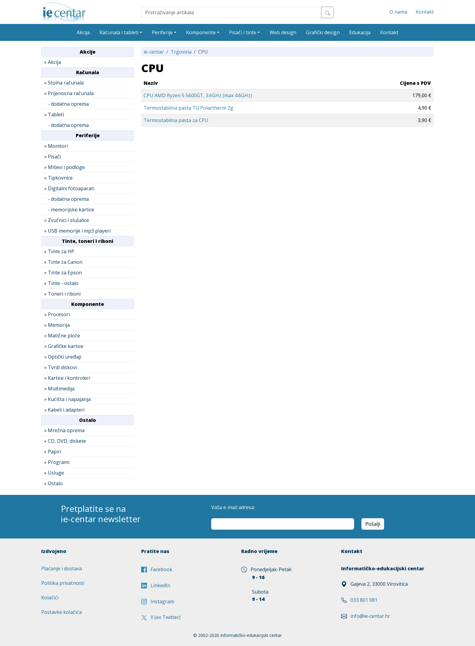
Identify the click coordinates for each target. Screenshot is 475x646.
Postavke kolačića (61, 612)
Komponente (201, 32)
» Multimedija (59, 388)
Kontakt (425, 11)
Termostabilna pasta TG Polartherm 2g (188, 107)
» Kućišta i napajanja (67, 399)
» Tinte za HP (59, 251)
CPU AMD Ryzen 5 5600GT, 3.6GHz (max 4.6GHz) (198, 95)
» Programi (56, 462)
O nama (398, 11)
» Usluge (54, 472)
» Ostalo (53, 483)
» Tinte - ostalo (61, 283)
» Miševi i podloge (64, 167)
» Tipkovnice (58, 177)
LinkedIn (155, 585)
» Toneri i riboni (62, 293)
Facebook (156, 569)
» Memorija (57, 325)
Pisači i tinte (242, 32)
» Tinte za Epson (63, 272)
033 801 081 (363, 600)
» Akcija (52, 62)
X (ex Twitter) (161, 617)
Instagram (157, 601)
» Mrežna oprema (64, 430)
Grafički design (323, 32)
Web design (283, 32)
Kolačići (49, 597)
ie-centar (154, 51)
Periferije (162, 32)
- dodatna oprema (66, 104)
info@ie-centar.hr (370, 616)
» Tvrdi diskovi (60, 367)
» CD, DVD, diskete (65, 441)
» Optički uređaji (62, 356)
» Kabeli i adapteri (64, 409)
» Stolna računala (64, 82)
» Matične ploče (62, 335)
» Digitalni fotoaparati (69, 188)
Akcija (83, 32)
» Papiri (52, 451)
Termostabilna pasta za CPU (176, 120)
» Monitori (56, 146)
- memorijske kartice (69, 209)
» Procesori (57, 314)
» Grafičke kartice (63, 346)
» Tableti (54, 114)
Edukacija (359, 32)
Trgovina (181, 51)
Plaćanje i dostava (61, 568)
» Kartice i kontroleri (67, 378)
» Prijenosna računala (69, 93)
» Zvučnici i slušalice (66, 220)
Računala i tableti (118, 32)
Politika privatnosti (62, 583)
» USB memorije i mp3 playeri (77, 230)
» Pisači (52, 156)
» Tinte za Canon (63, 262)
